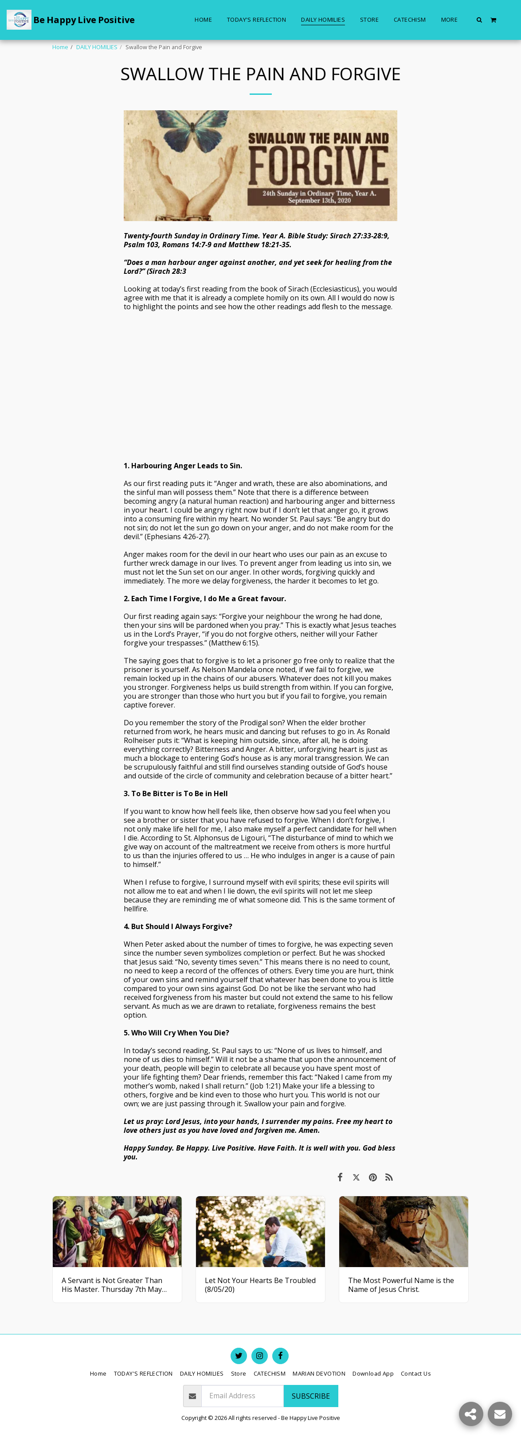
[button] (479, 19)
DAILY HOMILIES (97, 47)
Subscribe (311, 1396)
